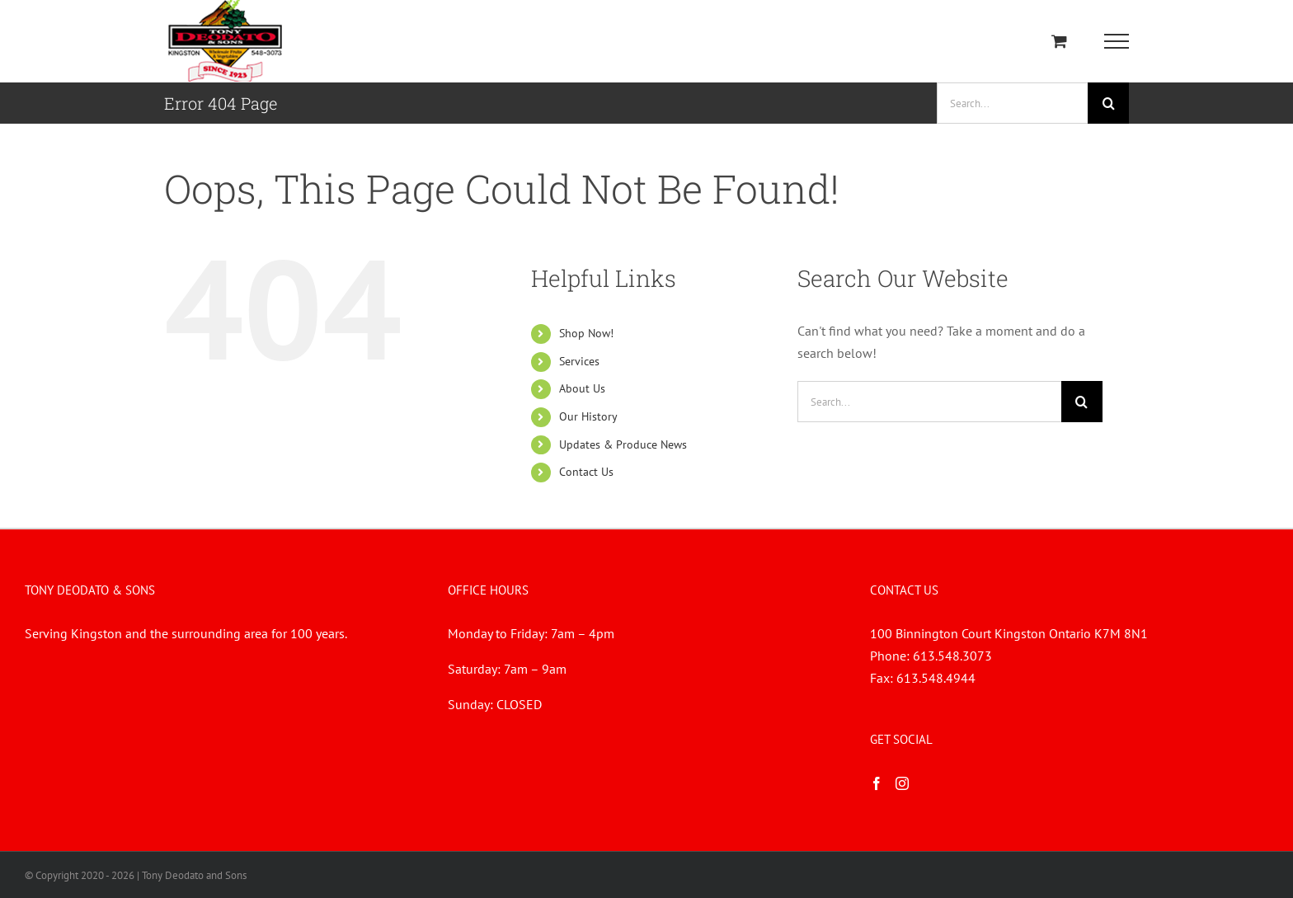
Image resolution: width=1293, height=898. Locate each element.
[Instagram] (902, 783)
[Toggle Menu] (1117, 41)
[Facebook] (876, 783)
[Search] (1108, 103)
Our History (588, 416)
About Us (582, 388)
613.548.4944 (936, 678)
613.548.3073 (952, 655)
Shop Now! (586, 333)
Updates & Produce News (623, 444)
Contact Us (586, 471)
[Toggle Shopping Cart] (1059, 40)
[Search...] (1012, 103)
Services (579, 361)
